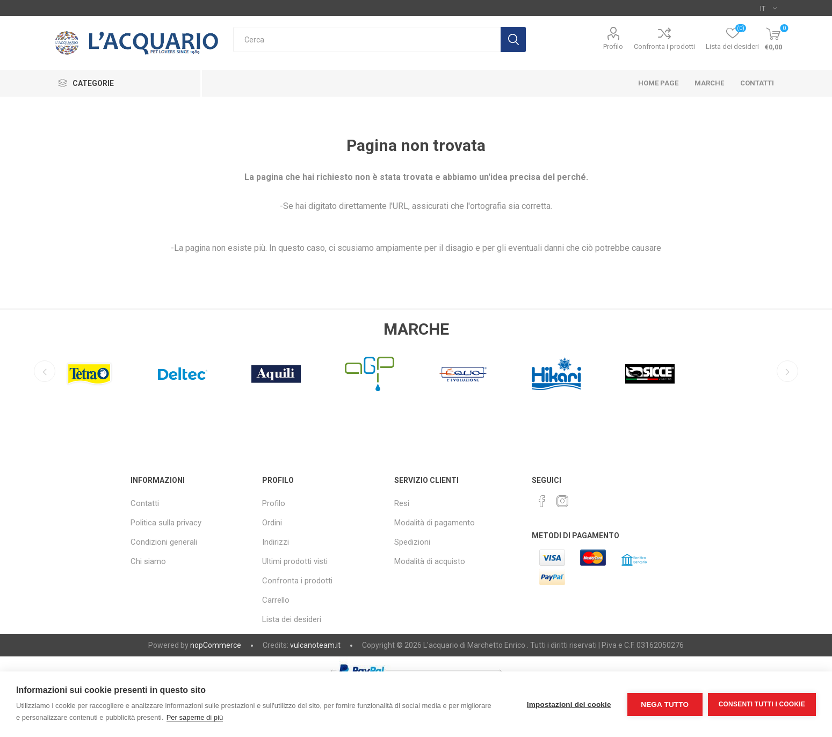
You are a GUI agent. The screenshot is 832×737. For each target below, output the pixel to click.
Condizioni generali (164, 542)
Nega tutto (665, 704)
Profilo (613, 46)
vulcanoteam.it (315, 645)
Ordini (272, 523)
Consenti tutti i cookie (762, 704)
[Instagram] (562, 501)
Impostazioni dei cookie (569, 704)
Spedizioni (412, 542)
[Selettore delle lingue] (768, 8)
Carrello (276, 600)
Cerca (513, 39)
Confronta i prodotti (664, 46)
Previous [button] (44, 371)
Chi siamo (148, 561)
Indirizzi (275, 542)
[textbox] (367, 39)
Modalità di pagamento (434, 523)
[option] (89, 371)
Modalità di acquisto (429, 561)
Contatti (145, 503)
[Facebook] (542, 501)
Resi (401, 503)
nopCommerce (215, 645)
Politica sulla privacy (166, 523)
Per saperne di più (195, 717)
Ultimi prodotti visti (295, 561)
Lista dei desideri (291, 619)
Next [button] (787, 371)
